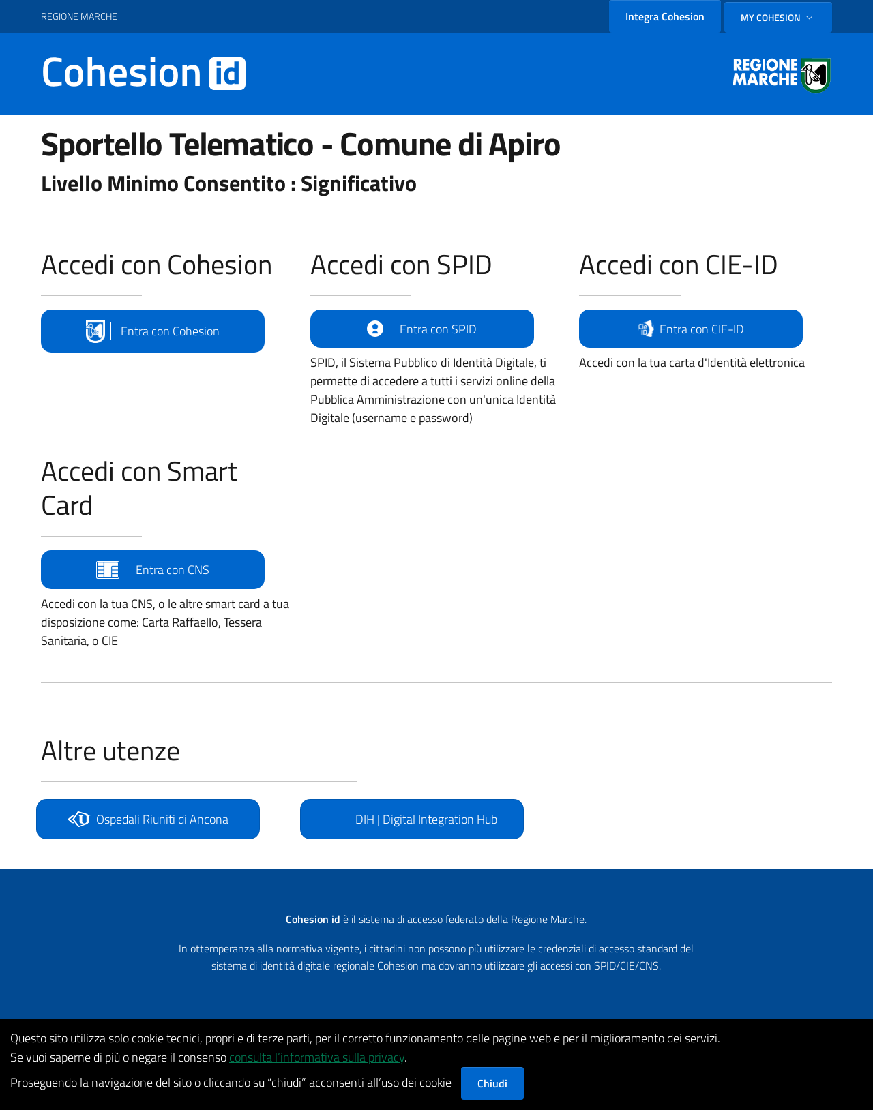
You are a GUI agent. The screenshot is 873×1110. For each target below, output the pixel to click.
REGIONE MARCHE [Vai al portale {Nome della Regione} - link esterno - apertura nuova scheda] (79, 16)
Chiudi (492, 1083)
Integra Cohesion (665, 16)
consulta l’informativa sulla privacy (316, 1057)
